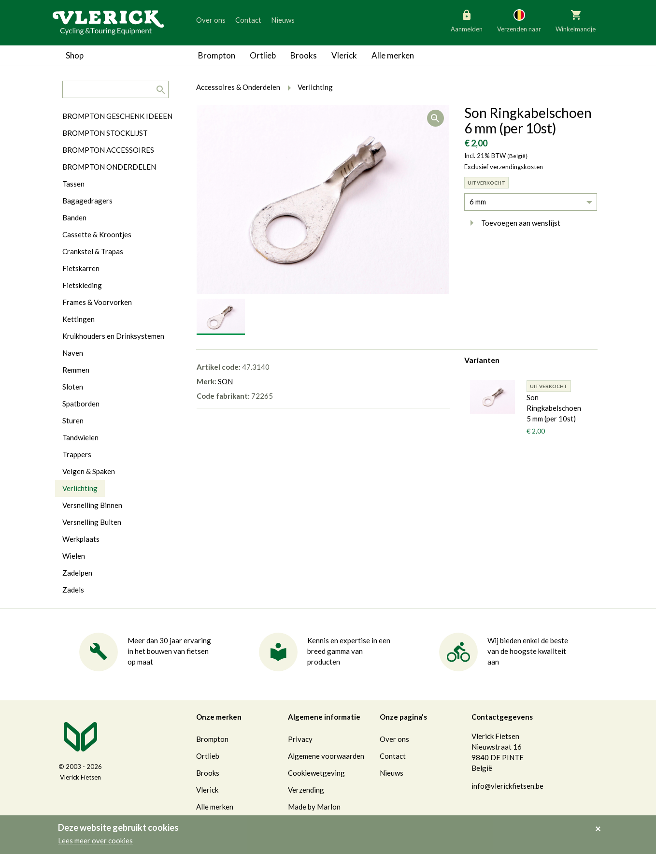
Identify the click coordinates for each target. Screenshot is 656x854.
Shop (75, 55)
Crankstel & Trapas (92, 251)
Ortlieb (263, 55)
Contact (248, 19)
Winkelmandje (576, 20)
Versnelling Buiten (91, 522)
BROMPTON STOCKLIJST (105, 133)
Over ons (211, 19)
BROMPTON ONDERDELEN (109, 166)
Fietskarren (81, 268)
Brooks (303, 55)
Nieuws (283, 19)
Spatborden (81, 403)
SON (225, 381)
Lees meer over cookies (95, 840)
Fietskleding (82, 285)
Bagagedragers (87, 200)
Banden (74, 217)
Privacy (300, 739)
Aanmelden (467, 20)
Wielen (73, 555)
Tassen (73, 183)
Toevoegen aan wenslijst (512, 223)
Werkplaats (81, 539)
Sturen (73, 420)
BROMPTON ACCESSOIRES (108, 149)
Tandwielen (80, 437)
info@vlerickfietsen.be (507, 786)
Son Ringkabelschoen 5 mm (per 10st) (554, 408)
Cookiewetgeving (316, 772)
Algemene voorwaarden (326, 756)
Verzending (306, 789)
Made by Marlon (314, 806)
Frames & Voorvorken (97, 302)
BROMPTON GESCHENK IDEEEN (117, 116)
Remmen (75, 369)
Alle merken (392, 55)
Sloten (72, 386)
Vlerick (344, 55)
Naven (72, 352)
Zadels (73, 589)
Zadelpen (77, 572)
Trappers (76, 454)
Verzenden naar (519, 20)
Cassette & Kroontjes (96, 234)
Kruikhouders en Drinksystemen (113, 336)
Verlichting (80, 488)
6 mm (478, 201)
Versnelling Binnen (92, 505)
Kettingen (78, 319)
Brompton (216, 55)
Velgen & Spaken (88, 471)
